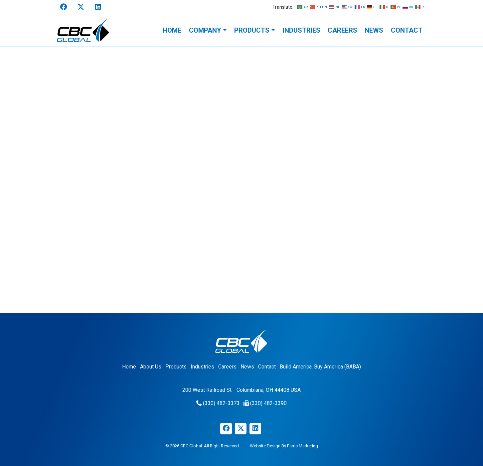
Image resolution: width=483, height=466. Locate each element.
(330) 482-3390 (268, 403)
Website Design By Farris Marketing (284, 445)
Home (172, 30)
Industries (301, 30)
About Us (150, 366)
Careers (342, 30)
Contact (406, 30)
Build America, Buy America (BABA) (320, 366)
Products (251, 30)
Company (205, 30)
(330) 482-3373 (221, 403)
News (374, 30)
